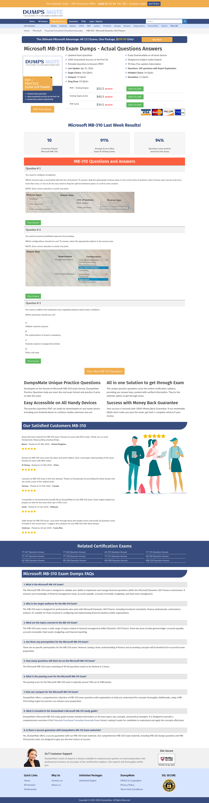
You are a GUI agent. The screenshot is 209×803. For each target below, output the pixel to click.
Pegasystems (139, 26)
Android (63, 26)
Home (32, 21)
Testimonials (30, 789)
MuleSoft (107, 26)
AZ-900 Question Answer (33, 560)
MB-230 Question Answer (157, 560)
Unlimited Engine (88, 780)
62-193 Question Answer (116, 552)
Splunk (164, 26)
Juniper (97, 26)
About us (56, 784)
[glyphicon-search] (184, 21)
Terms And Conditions (131, 789)
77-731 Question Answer (116, 556)
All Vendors (43, 21)
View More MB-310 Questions (104, 371)
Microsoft (37, 30)
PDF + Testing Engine (79, 88)
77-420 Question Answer (74, 552)
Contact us (57, 780)
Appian (73, 26)
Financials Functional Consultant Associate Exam (76, 720)
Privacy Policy (127, 784)
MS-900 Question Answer (116, 560)
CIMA (81, 26)
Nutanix (127, 26)
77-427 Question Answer (33, 552)
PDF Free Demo (42, 109)
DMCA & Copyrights (130, 780)
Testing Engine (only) (79, 96)
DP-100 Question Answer (74, 560)
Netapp (117, 26)
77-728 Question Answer (74, 556)
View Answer (33, 222)
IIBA (89, 26)
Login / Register (96, 21)
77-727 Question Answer (33, 556)
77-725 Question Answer (157, 552)
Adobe (54, 26)
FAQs (83, 21)
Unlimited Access (58, 21)
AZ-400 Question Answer (157, 556)
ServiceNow (153, 26)
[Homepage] (20, 21)
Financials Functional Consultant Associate (63, 30)
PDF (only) (74, 104)
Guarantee (73, 21)
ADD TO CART (135, 89)
